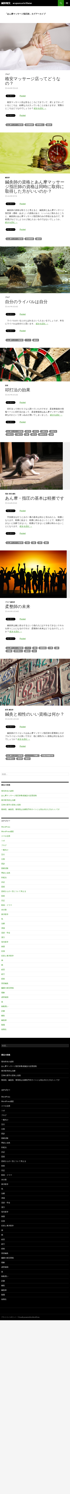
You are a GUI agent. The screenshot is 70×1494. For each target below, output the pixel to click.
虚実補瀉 (4, 997)
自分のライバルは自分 (26, 301)
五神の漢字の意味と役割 (11, 805)
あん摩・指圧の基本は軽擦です (34, 498)
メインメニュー (67, 3)
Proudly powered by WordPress (28, 1317)
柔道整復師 (29, 125)
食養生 (4, 1029)
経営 (6, 710)
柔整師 (9, 651)
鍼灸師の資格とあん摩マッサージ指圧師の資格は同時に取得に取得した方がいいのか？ (34, 186)
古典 (3, 859)
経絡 (3, 979)
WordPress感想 (7, 831)
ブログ (7, 74)
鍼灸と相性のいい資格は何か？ (34, 714)
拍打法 (34, 434)
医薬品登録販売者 (47, 755)
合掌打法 (44, 431)
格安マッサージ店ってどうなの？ (33, 81)
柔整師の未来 (17, 606)
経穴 (3, 974)
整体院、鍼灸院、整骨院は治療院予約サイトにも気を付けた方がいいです (30, 809)
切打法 (28, 431)
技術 (6, 385)
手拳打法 (19, 434)
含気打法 (53, 431)
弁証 (3, 882)
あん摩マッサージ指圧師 (15, 125)
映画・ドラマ (6, 905)
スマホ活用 (5, 836)
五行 (3, 854)
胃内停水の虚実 (7, 791)
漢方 (3, 937)
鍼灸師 (49, 125)
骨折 (34, 651)
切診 (27, 543)
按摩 (51, 434)
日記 (3, 900)
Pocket (23, 95)
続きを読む (40, 108)
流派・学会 (5, 933)
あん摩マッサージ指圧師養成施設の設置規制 (19, 795)
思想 (3, 887)
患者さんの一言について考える (13, 891)
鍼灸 (13, 494)
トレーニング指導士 (32, 755)
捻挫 (57, 648)
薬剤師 (20, 758)
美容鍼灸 (4, 983)
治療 (3, 923)
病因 (3, 946)
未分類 (4, 910)
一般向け (4, 850)
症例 (3, 951)
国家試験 (4, 868)
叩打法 (36, 431)
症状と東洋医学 (7, 956)
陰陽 (3, 1025)
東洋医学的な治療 (8, 800)
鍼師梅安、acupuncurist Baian (16, 3)
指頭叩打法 (42, 434)
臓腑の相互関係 (7, 988)
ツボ (3, 841)
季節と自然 (5, 873)
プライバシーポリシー (8, 1317)
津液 (3, 928)
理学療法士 (40, 125)
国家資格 (43, 648)
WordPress (5, 827)
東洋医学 (4, 914)
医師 (35, 648)
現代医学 (4, 942)
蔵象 (3, 992)
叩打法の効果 (17, 389)
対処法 (4, 877)
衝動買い (4, 1006)
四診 (6, 494)
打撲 (50, 648)
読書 (3, 1011)
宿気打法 (10, 434)
